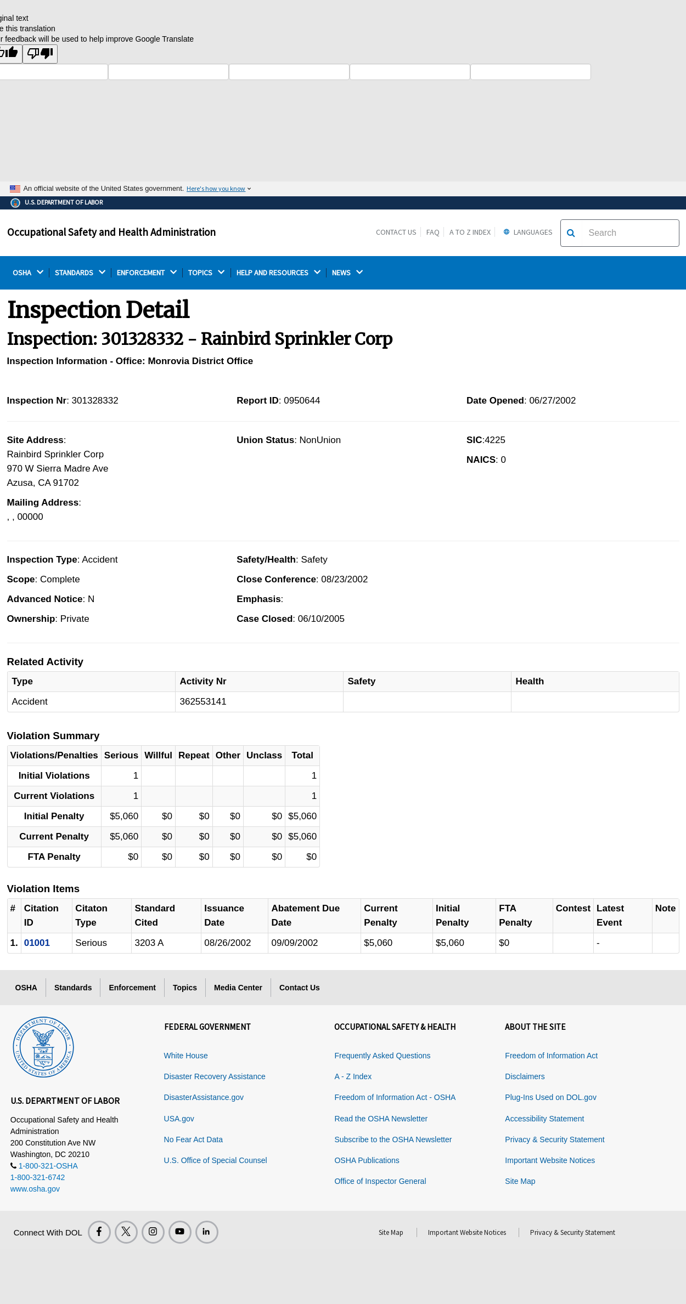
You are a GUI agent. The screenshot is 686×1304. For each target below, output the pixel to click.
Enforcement (132, 987)
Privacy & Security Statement (554, 1139)
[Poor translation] (40, 54)
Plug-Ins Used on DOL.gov (551, 1097)
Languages (527, 232)
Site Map (520, 1181)
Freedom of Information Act (551, 1055)
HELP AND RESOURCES (278, 272)
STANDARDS (80, 272)
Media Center (238, 987)
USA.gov (179, 1118)
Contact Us (396, 232)
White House (186, 1055)
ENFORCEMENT (147, 272)
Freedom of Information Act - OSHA (395, 1097)
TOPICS (206, 272)
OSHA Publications (366, 1160)
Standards (73, 987)
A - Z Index (353, 1076)
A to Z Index (470, 232)
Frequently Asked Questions (382, 1055)
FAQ (433, 232)
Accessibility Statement (544, 1118)
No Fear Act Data (193, 1139)
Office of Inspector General (380, 1181)
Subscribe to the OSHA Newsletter (393, 1139)
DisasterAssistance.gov (204, 1097)
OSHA (28, 272)
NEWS (347, 272)
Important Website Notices (550, 1160)
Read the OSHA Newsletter (381, 1118)
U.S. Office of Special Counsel (215, 1160)
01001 (37, 943)
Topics (185, 987)
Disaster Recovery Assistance (215, 1076)
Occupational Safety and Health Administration (111, 232)
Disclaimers (524, 1076)
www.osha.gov (35, 1188)
